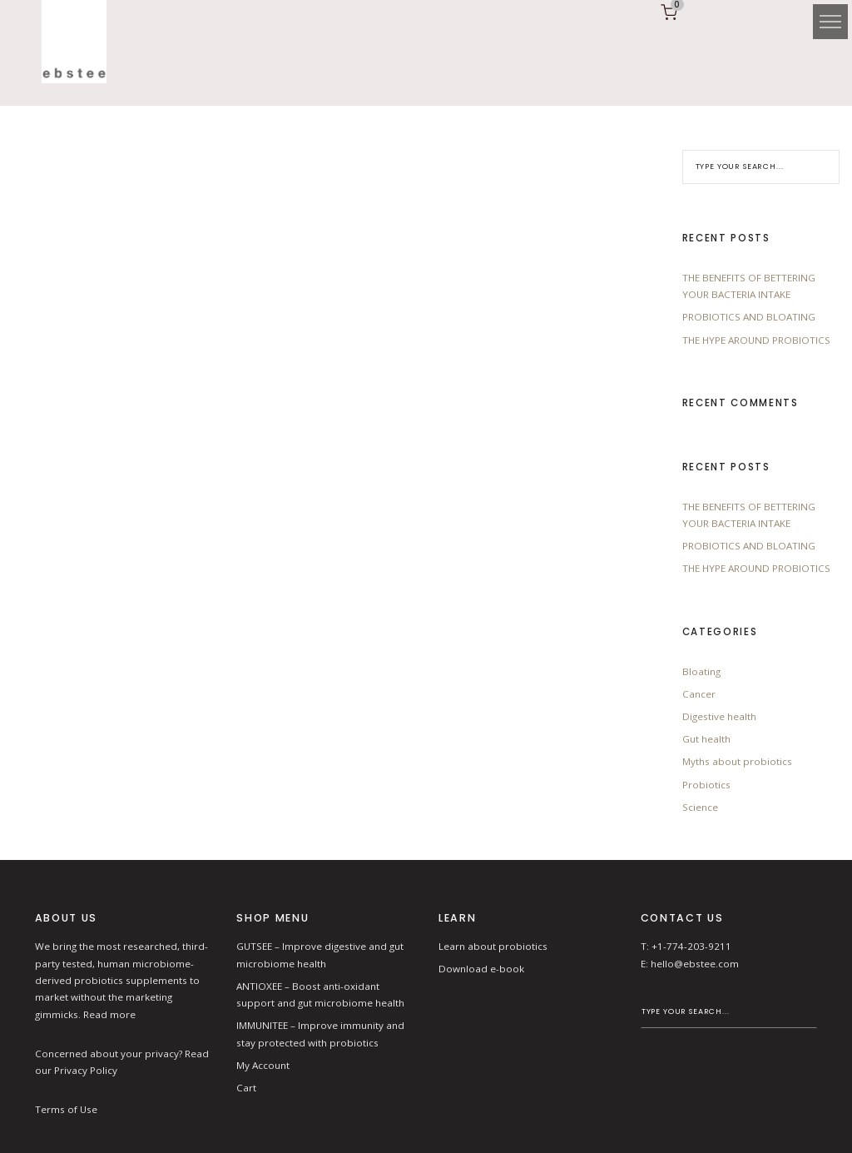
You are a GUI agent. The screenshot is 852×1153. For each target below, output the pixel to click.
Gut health (706, 739)
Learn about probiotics (492, 946)
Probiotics (706, 784)
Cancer (699, 694)
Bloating (701, 671)
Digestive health (719, 716)
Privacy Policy (85, 1070)
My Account (263, 1065)
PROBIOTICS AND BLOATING (748, 317)
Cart (246, 1087)
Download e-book (481, 968)
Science (700, 807)
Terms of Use (66, 1109)
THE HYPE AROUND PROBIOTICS (756, 340)
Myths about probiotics (737, 761)
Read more (109, 1014)
